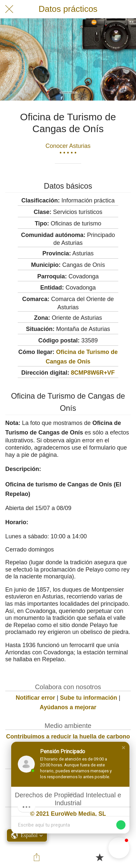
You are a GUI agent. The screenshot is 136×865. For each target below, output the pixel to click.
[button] (123, 747)
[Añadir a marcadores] (99, 857)
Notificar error (35, 697)
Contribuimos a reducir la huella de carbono (68, 736)
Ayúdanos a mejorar (68, 707)
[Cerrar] (9, 9)
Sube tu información (88, 697)
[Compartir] (37, 857)
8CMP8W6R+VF (93, 372)
